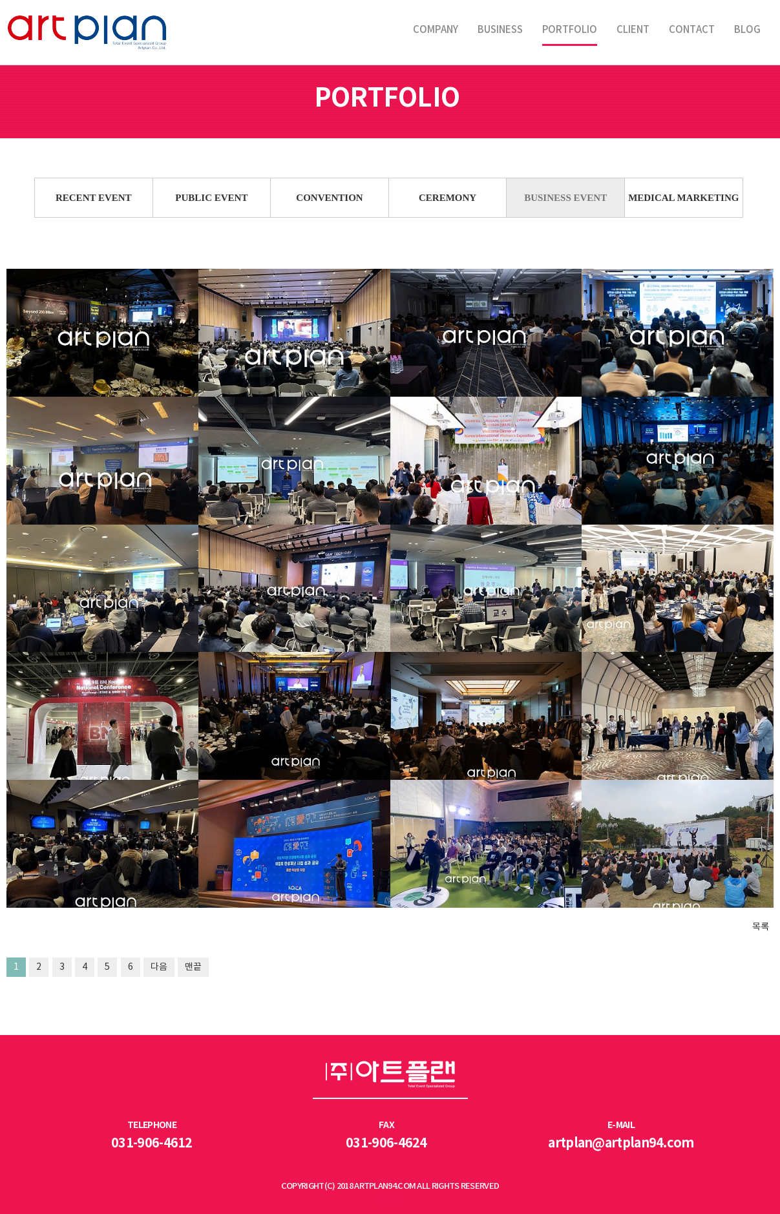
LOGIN (390, 1200)
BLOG (747, 30)
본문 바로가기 (0, 0)
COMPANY (435, 30)
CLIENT (633, 30)
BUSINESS (500, 30)
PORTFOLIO (569, 30)
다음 (159, 967)
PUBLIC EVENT (211, 198)
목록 (760, 925)
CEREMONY (447, 198)
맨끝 (193, 967)
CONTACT (692, 30)
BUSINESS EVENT (565, 198)
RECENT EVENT (94, 198)
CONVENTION (329, 198)
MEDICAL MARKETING (683, 198)
